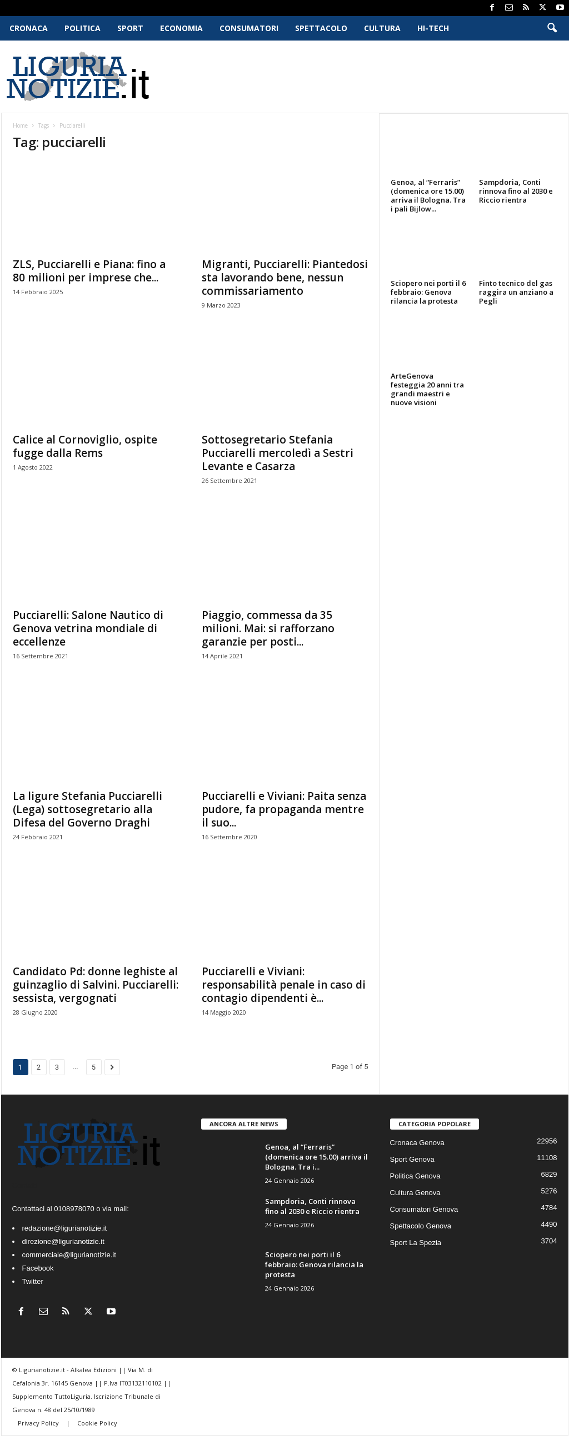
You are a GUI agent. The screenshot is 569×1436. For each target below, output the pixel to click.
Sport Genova (412, 1159)
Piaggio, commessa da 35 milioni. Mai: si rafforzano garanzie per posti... (268, 628)
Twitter (32, 1281)
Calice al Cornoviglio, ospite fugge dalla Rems (85, 446)
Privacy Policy (39, 1423)
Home (20, 125)
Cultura (382, 28)
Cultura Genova (415, 1192)
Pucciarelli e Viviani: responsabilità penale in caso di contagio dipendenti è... (284, 984)
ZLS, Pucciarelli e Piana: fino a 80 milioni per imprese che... (89, 271)
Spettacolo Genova (421, 1226)
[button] (552, 28)
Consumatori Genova (424, 1209)
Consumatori (248, 28)
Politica (82, 28)
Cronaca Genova (417, 1142)
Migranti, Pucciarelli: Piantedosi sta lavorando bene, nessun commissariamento (285, 277)
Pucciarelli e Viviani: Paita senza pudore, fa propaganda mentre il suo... (284, 809)
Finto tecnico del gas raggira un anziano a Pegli (516, 292)
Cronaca (28, 28)
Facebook (38, 1268)
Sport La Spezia (416, 1242)
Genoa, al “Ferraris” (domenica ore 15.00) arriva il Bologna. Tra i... (316, 1157)
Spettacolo (321, 28)
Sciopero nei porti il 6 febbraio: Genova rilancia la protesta (428, 292)
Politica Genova (415, 1176)
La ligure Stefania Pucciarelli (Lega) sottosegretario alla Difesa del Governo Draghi (87, 809)
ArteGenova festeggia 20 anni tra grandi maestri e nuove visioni (427, 389)
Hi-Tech (433, 28)
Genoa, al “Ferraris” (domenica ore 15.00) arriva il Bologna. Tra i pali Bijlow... (428, 195)
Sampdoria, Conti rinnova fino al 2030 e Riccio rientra (516, 191)
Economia (181, 28)
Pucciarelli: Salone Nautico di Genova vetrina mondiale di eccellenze (88, 628)
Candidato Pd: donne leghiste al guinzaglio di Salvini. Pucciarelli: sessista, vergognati (95, 984)
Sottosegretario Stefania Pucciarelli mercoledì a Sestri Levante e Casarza (277, 452)
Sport (130, 28)
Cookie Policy (97, 1423)
